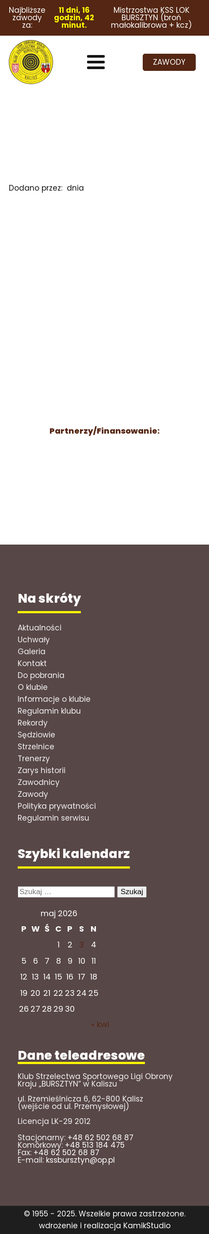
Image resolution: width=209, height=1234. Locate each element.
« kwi (100, 1024)
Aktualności (39, 628)
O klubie (33, 687)
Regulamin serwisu (53, 818)
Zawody (33, 794)
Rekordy (33, 723)
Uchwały (34, 639)
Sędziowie (36, 734)
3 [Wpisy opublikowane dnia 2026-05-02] (81, 944)
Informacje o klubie (54, 699)
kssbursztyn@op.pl (80, 1160)
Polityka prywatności (57, 806)
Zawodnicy (39, 782)
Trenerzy (34, 758)
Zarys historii (41, 770)
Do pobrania (41, 675)
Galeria (32, 651)
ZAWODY (169, 62)
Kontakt (32, 663)
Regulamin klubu (49, 711)
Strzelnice (36, 746)
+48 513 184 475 (95, 1145)
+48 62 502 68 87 (100, 1137)
